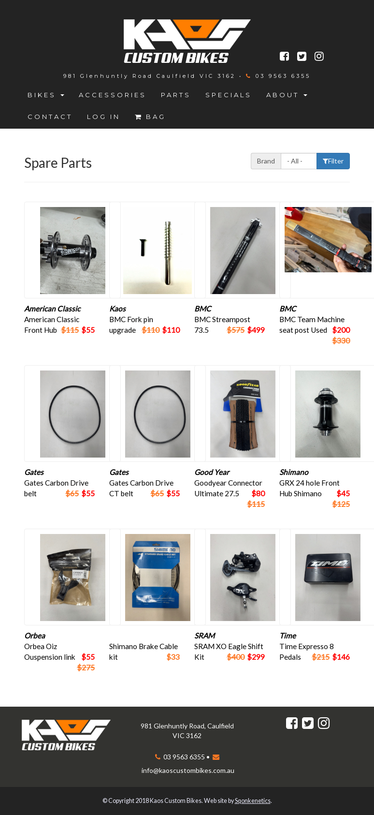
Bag (150, 116)
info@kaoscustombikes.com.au (188, 770)
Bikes (46, 95)
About (286, 95)
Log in (103, 116)
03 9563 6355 (183, 757)
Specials (228, 95)
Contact (50, 116)
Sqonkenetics (253, 800)
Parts (176, 95)
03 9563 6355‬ (281, 76)
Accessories (112, 95)
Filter (333, 161)
